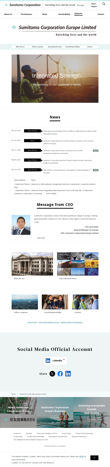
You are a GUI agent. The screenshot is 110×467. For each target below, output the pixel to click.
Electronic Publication (79, 443)
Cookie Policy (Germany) (35, 443)
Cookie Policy (18, 443)
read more (41, 242)
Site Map (29, 440)
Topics (32, 184)
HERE (81, 456)
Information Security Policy (58, 443)
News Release (18, 184)
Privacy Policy (32, 329)
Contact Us (17, 440)
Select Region (94, 5)
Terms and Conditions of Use (49, 329)
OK (93, 458)
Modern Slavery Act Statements (71, 329)
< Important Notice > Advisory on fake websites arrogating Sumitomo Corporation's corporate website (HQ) (55, 190)
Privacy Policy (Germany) (84, 440)
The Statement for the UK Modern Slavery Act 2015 (30, 446)
